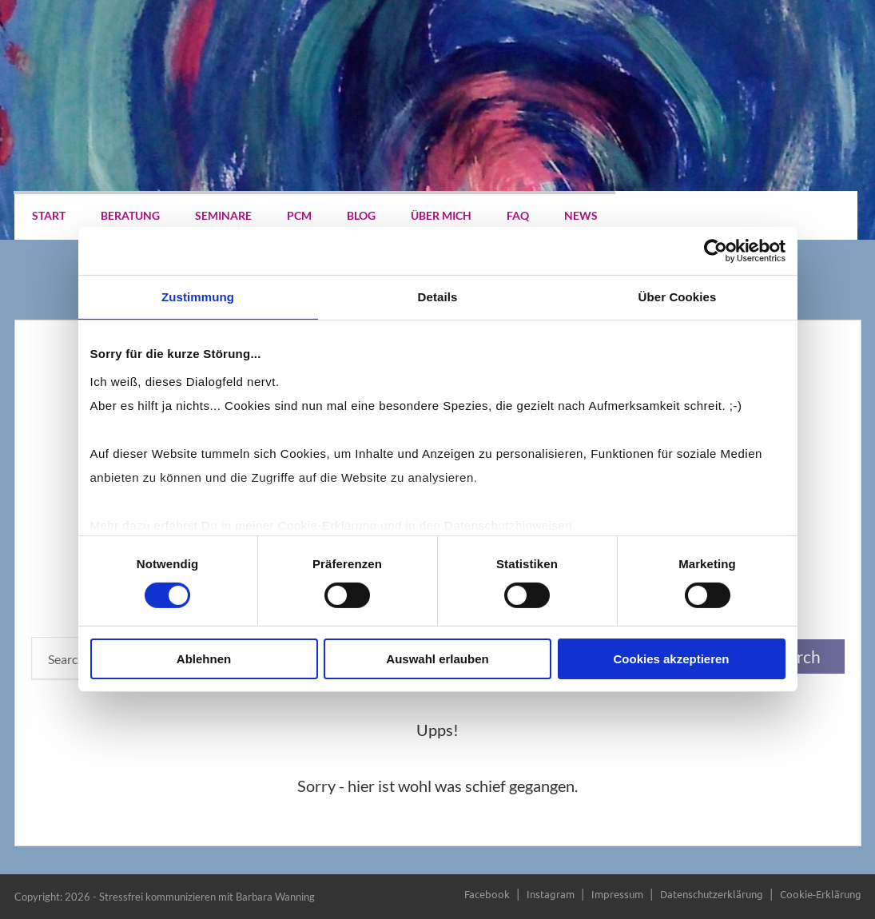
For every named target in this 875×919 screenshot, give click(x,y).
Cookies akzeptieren (671, 659)
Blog (361, 215)
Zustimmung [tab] (197, 297)
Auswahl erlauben (437, 659)
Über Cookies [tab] (677, 297)
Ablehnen (204, 659)
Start (49, 215)
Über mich (441, 215)
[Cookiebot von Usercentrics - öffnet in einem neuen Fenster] (716, 251)
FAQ (518, 215)
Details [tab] (438, 297)
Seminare (223, 215)
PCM (299, 215)
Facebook (487, 894)
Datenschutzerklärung (711, 894)
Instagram (551, 894)
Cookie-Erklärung (820, 894)
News (581, 215)
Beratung (130, 215)
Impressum (617, 894)
